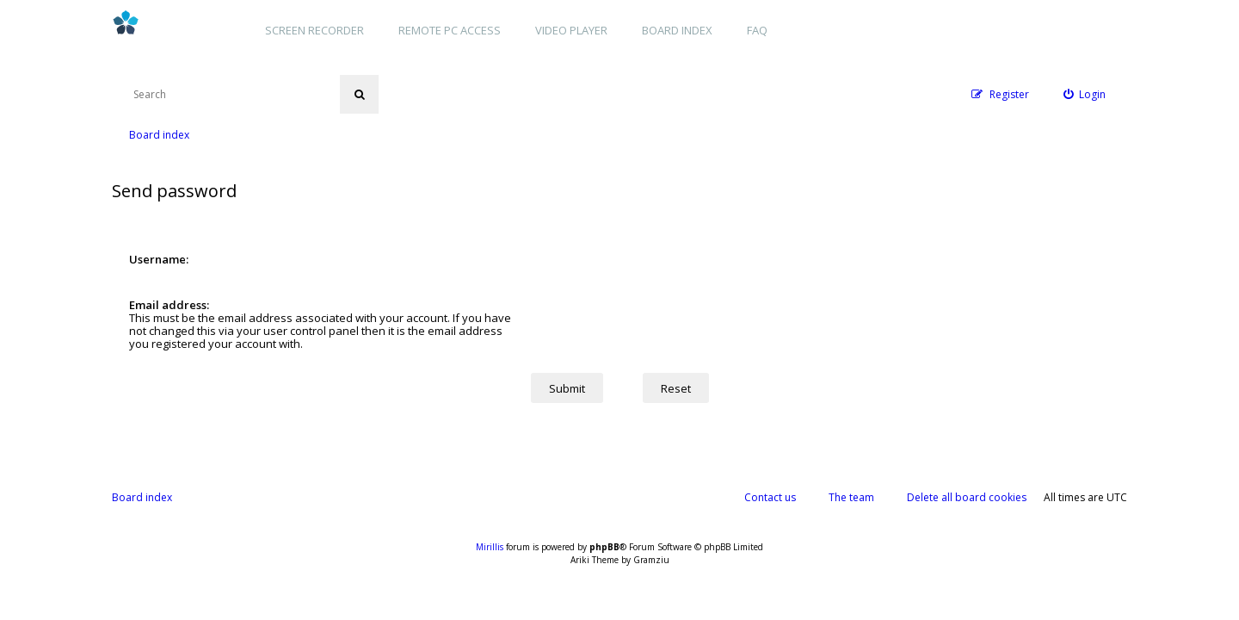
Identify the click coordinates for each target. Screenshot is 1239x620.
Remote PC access (449, 30)
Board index (677, 30)
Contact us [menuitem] (770, 497)
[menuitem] (1085, 94)
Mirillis (489, 547)
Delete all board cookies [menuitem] (966, 497)
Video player (571, 30)
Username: (158, 259)
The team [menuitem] (851, 497)
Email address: (169, 305)
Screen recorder (314, 30)
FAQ (757, 30)
